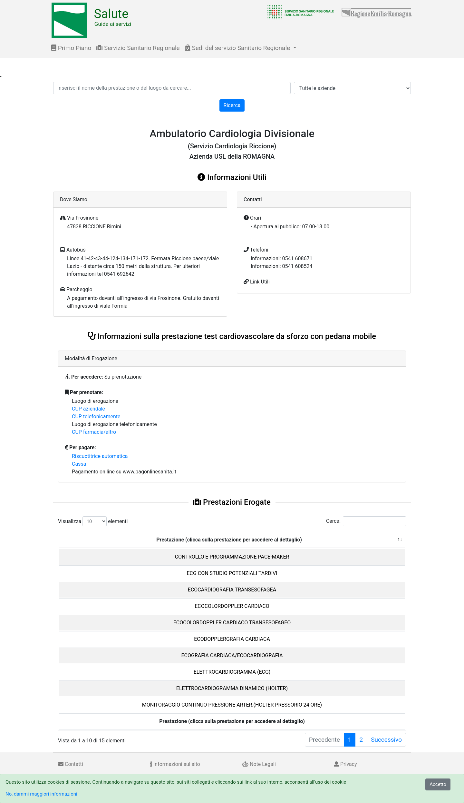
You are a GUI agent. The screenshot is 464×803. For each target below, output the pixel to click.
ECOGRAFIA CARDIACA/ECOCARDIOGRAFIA (232, 655)
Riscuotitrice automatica (100, 456)
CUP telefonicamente (96, 416)
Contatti (70, 764)
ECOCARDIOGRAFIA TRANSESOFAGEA (232, 590)
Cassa (79, 464)
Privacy (345, 764)
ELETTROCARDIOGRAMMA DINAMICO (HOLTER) (232, 688)
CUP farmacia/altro (94, 432)
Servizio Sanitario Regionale (137, 48)
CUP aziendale (88, 409)
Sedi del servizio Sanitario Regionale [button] (238, 48)
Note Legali (259, 764)
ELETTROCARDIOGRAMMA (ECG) (232, 672)
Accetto (438, 784)
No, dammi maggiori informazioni (41, 794)
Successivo (386, 739)
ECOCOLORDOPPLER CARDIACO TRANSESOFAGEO (232, 623)
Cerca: (366, 521)
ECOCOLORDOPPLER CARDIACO (232, 606)
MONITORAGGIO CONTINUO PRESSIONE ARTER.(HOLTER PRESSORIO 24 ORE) (232, 705)
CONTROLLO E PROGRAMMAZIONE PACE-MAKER (232, 557)
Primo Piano (71, 48)
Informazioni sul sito (175, 764)
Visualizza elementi (93, 521)
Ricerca (232, 105)
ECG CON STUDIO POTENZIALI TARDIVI (232, 573)
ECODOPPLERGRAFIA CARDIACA (232, 639)
